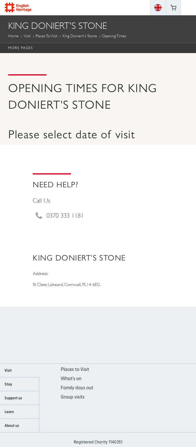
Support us (13, 398)
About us (12, 426)
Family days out (77, 387)
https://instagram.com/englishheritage (91, 335)
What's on (71, 378)
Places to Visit (46, 35)
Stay (8, 384)
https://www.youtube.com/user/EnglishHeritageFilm (105, 335)
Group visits (72, 397)
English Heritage (18, 7)
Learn (9, 412)
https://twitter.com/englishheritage (119, 335)
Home (13, 35)
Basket (173, 7)
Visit (27, 35)
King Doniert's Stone (80, 35)
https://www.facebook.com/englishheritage (77, 335)
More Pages (20, 48)
